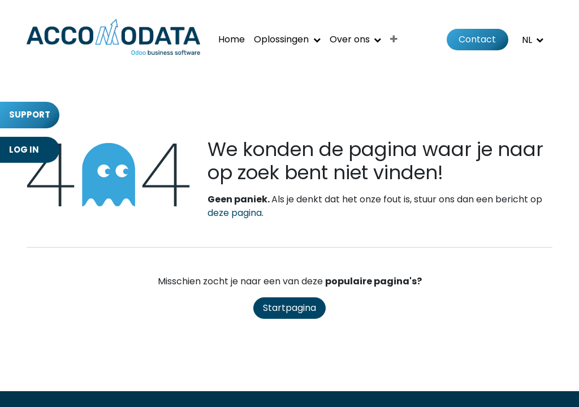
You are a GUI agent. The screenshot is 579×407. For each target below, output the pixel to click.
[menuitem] (231, 39)
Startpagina (289, 307)
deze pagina (235, 212)
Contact (477, 39)
